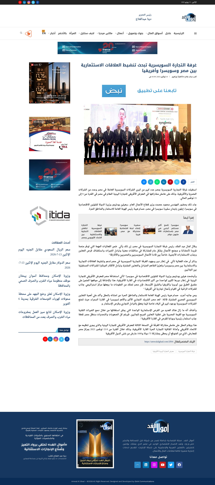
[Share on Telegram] (150, 182)
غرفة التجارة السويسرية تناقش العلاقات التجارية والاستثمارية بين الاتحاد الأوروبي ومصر (91, 231)
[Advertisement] (107, 386)
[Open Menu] (195, 33)
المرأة (72, 33)
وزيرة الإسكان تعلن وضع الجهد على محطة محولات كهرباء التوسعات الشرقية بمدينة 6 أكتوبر (44, 299)
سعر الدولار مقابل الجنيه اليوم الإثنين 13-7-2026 (44, 265)
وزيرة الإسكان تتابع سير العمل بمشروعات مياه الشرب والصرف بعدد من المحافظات (44, 315)
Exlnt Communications (144, 481)
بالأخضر (62, 33)
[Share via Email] (144, 182)
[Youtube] (20, 2)
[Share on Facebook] (183, 182)
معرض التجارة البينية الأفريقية (163, 351)
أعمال (120, 33)
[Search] (21, 33)
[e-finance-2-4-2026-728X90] (107, 44)
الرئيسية (179, 33)
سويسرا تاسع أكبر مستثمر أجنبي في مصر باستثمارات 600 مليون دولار (168, 229)
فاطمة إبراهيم (177, 77)
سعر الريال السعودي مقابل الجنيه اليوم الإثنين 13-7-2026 (44, 252)
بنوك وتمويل (135, 33)
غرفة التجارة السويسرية (186, 351)
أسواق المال (155, 33)
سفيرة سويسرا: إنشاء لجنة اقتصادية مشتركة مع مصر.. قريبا (130, 229)
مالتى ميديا (105, 33)
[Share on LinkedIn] (163, 182)
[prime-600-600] (49, 65)
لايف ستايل (87, 33)
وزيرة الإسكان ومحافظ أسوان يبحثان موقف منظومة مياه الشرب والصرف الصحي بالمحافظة (44, 281)
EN (44, 33)
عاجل (168, 33)
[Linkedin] (24, 2)
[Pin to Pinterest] (170, 182)
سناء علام (189, 77)
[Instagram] (28, 2)
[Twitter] (33, 2)
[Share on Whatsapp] (157, 182)
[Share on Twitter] (177, 182)
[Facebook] (37, 2)
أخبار (52, 33)
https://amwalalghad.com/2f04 (159, 341)
